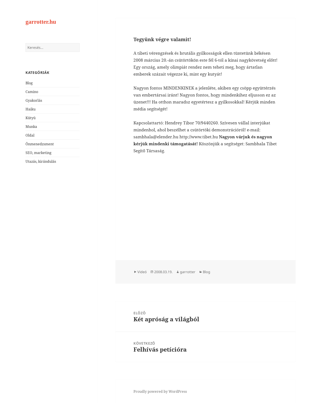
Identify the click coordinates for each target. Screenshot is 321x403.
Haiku (31, 109)
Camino (32, 91)
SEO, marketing (38, 152)
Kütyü (31, 117)
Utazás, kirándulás (41, 161)
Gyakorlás (34, 100)
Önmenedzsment (40, 144)
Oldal (30, 135)
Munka (31, 126)
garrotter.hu (41, 22)
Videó (142, 271)
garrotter (187, 271)
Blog (29, 83)
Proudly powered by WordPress (160, 391)
